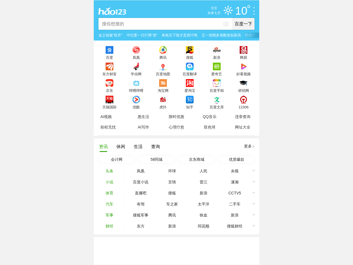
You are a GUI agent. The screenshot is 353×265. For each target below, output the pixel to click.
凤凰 (136, 57)
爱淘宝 (189, 90)
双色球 (209, 127)
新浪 (216, 57)
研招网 (243, 90)
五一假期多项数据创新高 (221, 35)
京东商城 (196, 159)
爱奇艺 (216, 74)
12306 (243, 107)
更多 (248, 146)
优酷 (136, 107)
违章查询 (242, 116)
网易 (243, 57)
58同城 (157, 159)
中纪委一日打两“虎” (142, 35)
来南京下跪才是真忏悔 (179, 35)
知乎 (189, 107)
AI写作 (143, 127)
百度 (109, 57)
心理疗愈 (176, 127)
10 (242, 11)
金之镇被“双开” (110, 35)
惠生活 (143, 116)
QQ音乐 (209, 116)
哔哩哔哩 (136, 90)
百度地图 (163, 74)
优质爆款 (236, 159)
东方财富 (109, 74)
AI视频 (106, 116)
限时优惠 (176, 116)
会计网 (116, 159)
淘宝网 (163, 90)
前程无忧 (108, 127)
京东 (109, 90)
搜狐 (189, 57)
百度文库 (217, 107)
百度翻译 (190, 74)
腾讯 (163, 57)
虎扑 (163, 107)
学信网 (136, 74)
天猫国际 (109, 107)
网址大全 (242, 127)
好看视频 (243, 74)
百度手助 (217, 90)
